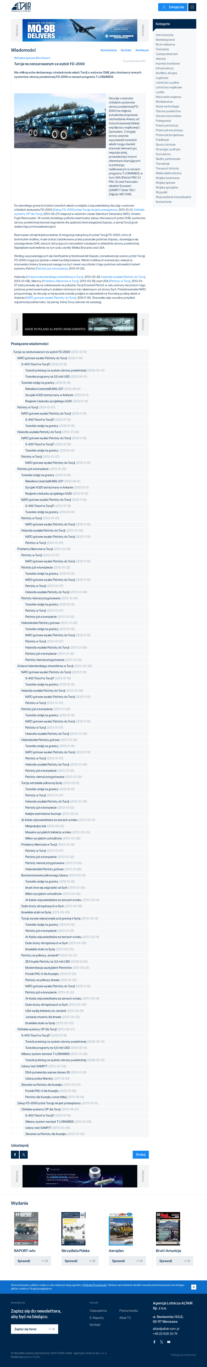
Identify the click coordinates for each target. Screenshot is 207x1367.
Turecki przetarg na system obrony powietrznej (65, 370)
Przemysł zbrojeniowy (170, 135)
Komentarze (109, 50)
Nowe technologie (167, 106)
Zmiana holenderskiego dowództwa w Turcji (55, 277)
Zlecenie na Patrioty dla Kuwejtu (51, 1085)
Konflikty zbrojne (166, 73)
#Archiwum (43, 58)
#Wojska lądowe (24, 58)
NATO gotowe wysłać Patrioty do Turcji (51, 298)
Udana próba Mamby (47, 1079)
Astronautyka (165, 35)
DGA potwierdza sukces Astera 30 (56, 1072)
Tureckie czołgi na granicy (46, 383)
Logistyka (162, 78)
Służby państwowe (168, 159)
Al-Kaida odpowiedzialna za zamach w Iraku (58, 820)
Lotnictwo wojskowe (169, 87)
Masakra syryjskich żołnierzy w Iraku (57, 832)
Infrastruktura (165, 68)
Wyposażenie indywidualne (173, 197)
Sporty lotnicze (166, 145)
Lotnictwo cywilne (167, 83)
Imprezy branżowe (168, 64)
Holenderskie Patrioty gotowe (49, 623)
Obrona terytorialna (168, 116)
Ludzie (160, 92)
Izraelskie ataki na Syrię (45, 912)
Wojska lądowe (165, 183)
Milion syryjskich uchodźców (52, 838)
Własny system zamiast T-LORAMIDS (54, 1054)
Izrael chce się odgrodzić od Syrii (55, 888)
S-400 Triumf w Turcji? (44, 364)
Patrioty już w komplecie (52, 269)
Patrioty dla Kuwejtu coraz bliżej (54, 1097)
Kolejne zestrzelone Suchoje (51, 814)
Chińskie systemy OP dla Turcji (46, 1029)
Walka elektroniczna (168, 173)
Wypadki (161, 192)
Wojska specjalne (167, 187)
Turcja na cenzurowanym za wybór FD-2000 (50, 352)
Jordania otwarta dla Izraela (52, 1017)
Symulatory (163, 154)
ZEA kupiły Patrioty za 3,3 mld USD (56, 962)
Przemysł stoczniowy (169, 130)
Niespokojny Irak (44, 826)
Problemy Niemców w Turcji (60, 281)
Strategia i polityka (168, 149)
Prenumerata (128, 1311)
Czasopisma (98, 1311)
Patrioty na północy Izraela (51, 980)
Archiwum (142, 50)
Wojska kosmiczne (168, 178)
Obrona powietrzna (168, 111)
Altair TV (125, 1318)
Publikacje (162, 140)
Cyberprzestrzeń (167, 54)
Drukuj (140, 1154)
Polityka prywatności (183, 1355)
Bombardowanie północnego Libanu (53, 875)
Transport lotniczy (167, 168)
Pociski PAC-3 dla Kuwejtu (50, 974)
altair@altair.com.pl (166, 1329)
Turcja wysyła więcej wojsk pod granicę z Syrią (59, 918)
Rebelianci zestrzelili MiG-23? (52, 389)
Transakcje (163, 164)
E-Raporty (97, 1318)
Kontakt (126, 50)
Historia (161, 59)
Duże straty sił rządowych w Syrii (51, 906)
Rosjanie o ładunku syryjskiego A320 (56, 401)
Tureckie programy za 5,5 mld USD (56, 377)
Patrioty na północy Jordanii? (49, 955)
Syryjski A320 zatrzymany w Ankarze (57, 395)
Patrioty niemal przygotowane (49, 598)
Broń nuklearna (165, 44)
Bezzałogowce (165, 40)
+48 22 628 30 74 (165, 1334)
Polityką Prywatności (95, 1285)
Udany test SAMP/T (43, 1066)
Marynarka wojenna (168, 97)
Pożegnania (163, 121)
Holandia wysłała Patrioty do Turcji (123, 277)
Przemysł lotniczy (167, 126)
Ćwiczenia (162, 49)
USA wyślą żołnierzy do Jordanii (54, 1011)
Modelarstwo (164, 102)
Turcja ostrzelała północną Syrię (50, 783)
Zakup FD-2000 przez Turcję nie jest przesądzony (85, 210)
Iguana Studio (32, 1357)
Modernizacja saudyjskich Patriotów (57, 968)
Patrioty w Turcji (120, 281)
